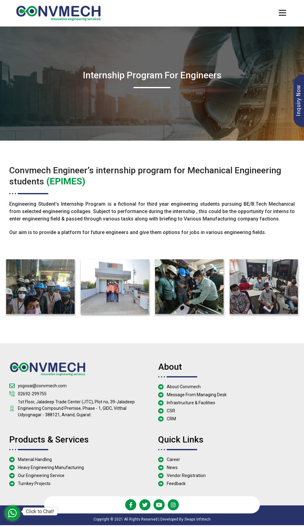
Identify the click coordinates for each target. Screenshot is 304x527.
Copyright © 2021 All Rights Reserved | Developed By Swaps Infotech (152, 521)
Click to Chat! (40, 511)
